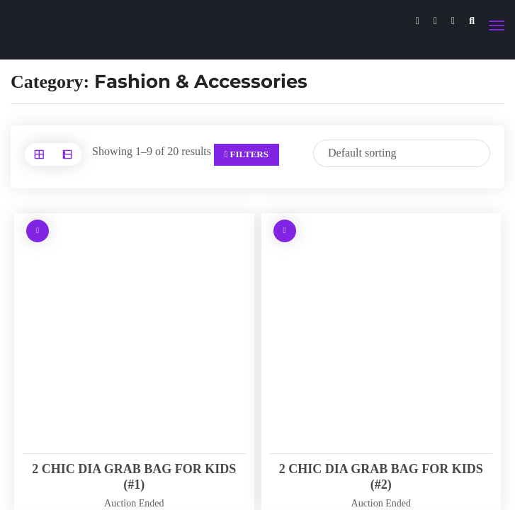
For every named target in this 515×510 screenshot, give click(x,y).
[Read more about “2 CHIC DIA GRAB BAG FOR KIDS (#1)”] (37, 231)
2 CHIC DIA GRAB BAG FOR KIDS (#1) (134, 477)
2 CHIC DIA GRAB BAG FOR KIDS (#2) (381, 477)
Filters (246, 154)
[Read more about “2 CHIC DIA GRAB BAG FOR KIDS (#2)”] (284, 231)
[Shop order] (401, 153)
